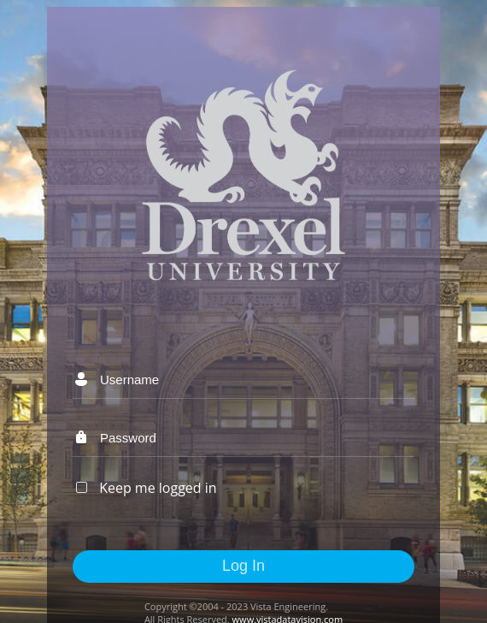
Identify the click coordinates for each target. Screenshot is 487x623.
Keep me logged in (157, 487)
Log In (243, 565)
